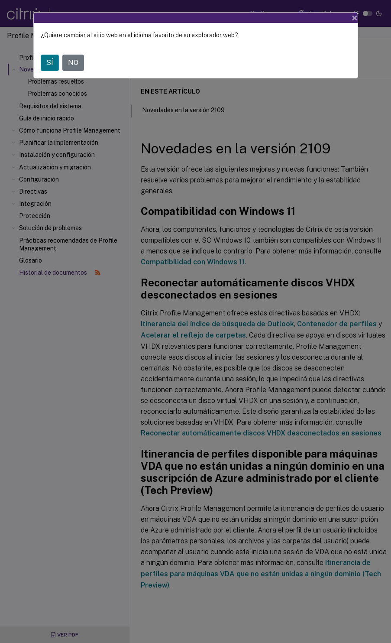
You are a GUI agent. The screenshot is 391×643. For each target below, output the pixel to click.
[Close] (355, 18)
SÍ (49, 62)
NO (73, 62)
